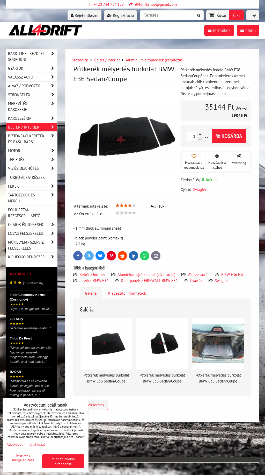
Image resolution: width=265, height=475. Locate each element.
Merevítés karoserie (32, 106)
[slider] (125, 205)
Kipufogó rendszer (32, 257)
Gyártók (196, 280)
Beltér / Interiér (92, 274)
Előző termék (91, 404)
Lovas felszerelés (32, 233)
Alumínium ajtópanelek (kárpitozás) (146, 274)
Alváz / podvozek (32, 86)
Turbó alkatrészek (26, 177)
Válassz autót (198, 274)
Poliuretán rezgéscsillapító (24, 212)
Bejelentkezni (84, 15)
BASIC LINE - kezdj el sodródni (32, 56)
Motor (32, 150)
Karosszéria (32, 118)
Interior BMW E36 (93, 280)
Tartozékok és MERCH (32, 198)
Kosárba (229, 136)
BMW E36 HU (232, 274)
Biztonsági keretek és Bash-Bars (32, 139)
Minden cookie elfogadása (63, 461)
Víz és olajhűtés (32, 168)
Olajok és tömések (32, 224)
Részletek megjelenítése (23, 458)
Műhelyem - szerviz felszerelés (32, 245)
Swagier (221, 280)
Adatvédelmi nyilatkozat (26, 444)
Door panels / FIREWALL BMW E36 (149, 280)
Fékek (32, 186)
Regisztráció (120, 15)
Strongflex (32, 94)
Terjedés (32, 159)
